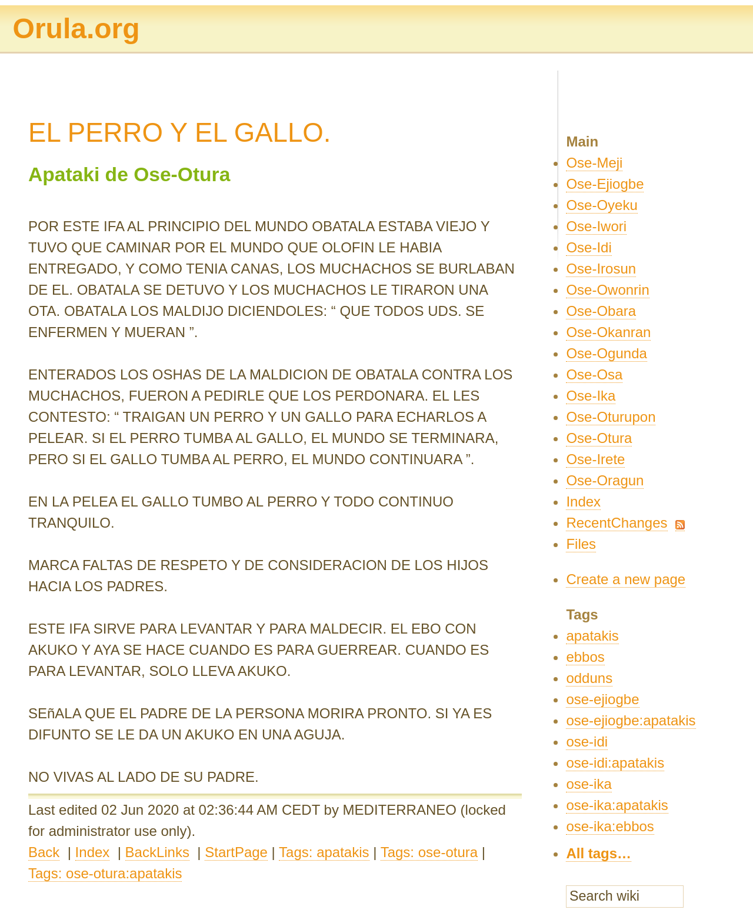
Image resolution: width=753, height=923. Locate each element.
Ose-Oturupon (610, 417)
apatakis (592, 636)
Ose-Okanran (608, 332)
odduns (589, 678)
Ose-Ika (590, 396)
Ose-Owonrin (607, 290)
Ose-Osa (594, 374)
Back (43, 852)
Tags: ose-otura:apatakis (105, 873)
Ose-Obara (601, 311)
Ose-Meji (594, 163)
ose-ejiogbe (602, 699)
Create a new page (625, 579)
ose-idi (587, 741)
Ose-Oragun (605, 480)
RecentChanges (616, 523)
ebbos (585, 657)
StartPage (236, 852)
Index (92, 852)
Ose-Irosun (601, 268)
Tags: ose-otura (429, 852)
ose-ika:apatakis (617, 805)
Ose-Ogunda (606, 353)
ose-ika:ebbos (610, 826)
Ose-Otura (599, 438)
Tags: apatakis (324, 852)
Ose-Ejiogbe (605, 184)
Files (581, 544)
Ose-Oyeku (601, 205)
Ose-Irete (595, 459)
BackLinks (157, 852)
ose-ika (588, 784)
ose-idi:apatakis (615, 763)
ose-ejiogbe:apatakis (630, 720)
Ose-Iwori (596, 226)
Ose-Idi (588, 247)
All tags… (598, 853)
